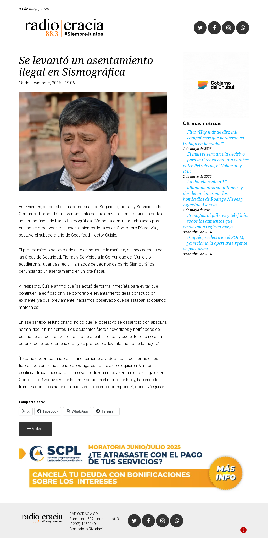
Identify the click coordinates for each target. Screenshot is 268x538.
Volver (35, 428)
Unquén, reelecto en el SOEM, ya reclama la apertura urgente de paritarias (215, 243)
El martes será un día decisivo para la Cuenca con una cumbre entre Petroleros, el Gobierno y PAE (216, 162)
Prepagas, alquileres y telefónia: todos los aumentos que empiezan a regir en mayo (216, 221)
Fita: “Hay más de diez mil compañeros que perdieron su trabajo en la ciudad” (213, 137)
